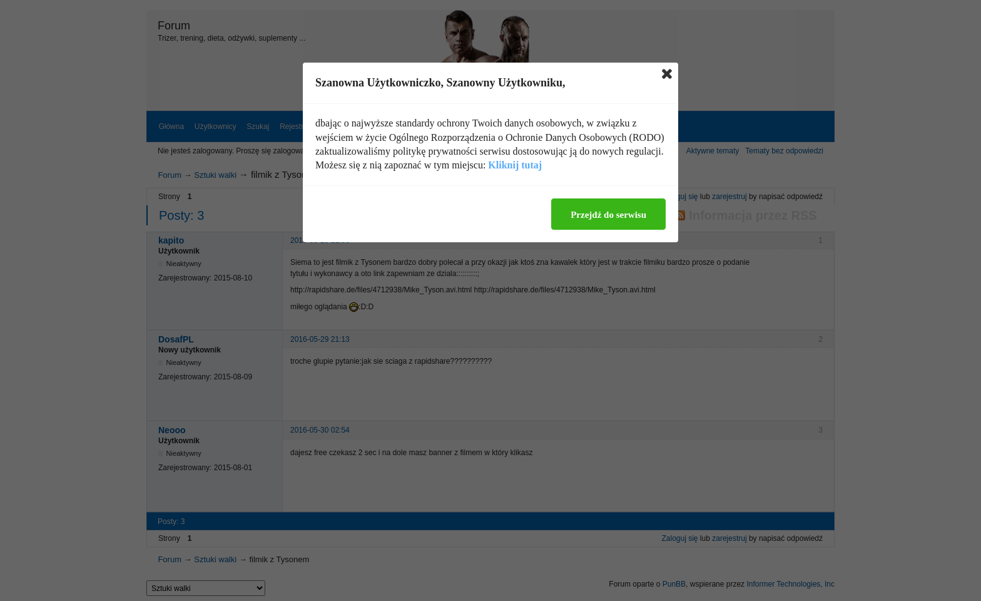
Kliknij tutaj (515, 165)
